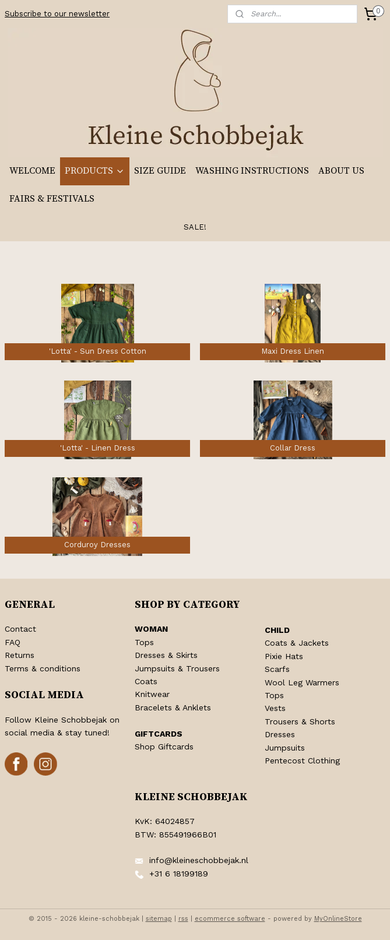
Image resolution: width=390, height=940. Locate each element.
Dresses (280, 734)
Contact (20, 628)
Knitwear (152, 694)
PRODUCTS (95, 171)
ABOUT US (341, 171)
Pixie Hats (284, 656)
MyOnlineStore (338, 919)
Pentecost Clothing (302, 760)
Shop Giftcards (164, 746)
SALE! (195, 227)
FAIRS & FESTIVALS (51, 199)
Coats (146, 681)
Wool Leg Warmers (302, 682)
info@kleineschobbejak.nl (198, 860)
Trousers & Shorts (300, 721)
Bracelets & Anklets (173, 707)
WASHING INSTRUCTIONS (252, 171)
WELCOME (32, 171)
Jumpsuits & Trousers (177, 668)
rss (183, 919)
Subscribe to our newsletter (57, 13)
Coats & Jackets (297, 642)
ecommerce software (230, 919)
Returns (19, 655)
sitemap (159, 919)
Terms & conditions (42, 668)
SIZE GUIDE (160, 171)
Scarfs (277, 669)
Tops (144, 642)
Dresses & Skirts (166, 655)
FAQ (12, 642)
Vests (275, 708)
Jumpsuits (285, 747)
